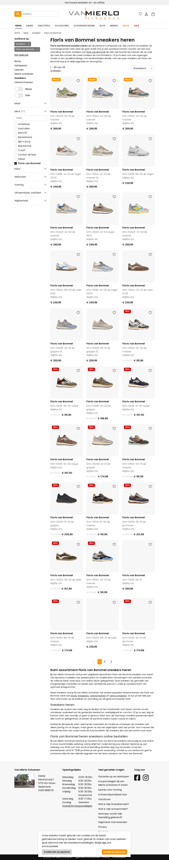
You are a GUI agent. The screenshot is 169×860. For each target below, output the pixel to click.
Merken (114, 25)
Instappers (20, 65)
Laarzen (19, 69)
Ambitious (24, 124)
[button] (153, 14)
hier (104, 842)
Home (17, 33)
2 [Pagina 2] (104, 661)
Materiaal (20, 177)
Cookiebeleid (119, 857)
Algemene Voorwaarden (112, 822)
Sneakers (36, 33)
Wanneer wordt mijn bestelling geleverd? (110, 815)
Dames (29, 25)
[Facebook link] (137, 777)
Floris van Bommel (52, 33)
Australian (24, 128)
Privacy (102, 827)
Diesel (21, 159)
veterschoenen (98, 695)
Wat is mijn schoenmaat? (113, 809)
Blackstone (24, 146)
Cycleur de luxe (27, 154)
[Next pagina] (111, 662)
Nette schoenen (23, 74)
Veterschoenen (23, 82)
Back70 (22, 133)
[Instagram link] (146, 777)
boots (74, 695)
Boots (17, 61)
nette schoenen (118, 695)
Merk (19, 111)
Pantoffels (44, 25)
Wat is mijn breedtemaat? (113, 804)
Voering (19, 184)
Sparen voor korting (110, 789)
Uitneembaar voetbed (27, 192)
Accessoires (62, 25)
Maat (17, 103)
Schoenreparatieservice (112, 794)
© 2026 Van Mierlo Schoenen (58, 857)
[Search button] (17, 14)
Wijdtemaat (21, 200)
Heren (18, 25)
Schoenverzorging (84, 25)
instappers (83, 695)
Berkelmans (25, 137)
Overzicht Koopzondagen (77, 806)
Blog (102, 25)
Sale (136, 25)
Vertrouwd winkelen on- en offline (84, 2)
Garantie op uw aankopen (113, 776)
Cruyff (21, 150)
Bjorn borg (24, 141)
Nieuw (126, 25)
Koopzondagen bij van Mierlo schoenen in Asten (113, 783)
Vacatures (104, 799)
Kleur (17, 169)
